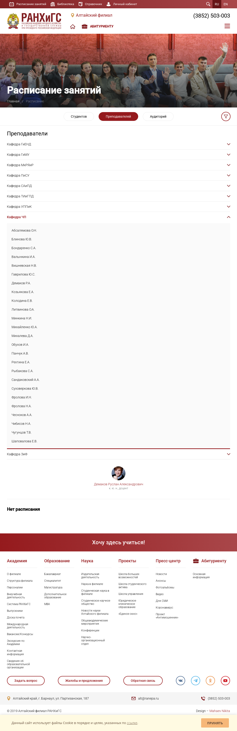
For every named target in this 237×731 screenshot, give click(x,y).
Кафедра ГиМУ (18, 154)
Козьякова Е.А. (23, 292)
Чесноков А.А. (22, 415)
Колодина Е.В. (22, 301)
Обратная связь (143, 680)
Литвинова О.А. (23, 309)
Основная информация (201, 575)
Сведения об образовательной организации (18, 664)
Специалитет (52, 580)
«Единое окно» (127, 613)
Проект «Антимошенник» (167, 616)
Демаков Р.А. (21, 283)
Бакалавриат (52, 574)
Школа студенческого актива (132, 585)
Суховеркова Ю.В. (25, 388)
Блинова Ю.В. (22, 239)
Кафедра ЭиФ (17, 454)
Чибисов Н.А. (21, 423)
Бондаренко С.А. (24, 248)
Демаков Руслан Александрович (118, 484)
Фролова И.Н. (22, 397)
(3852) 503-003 (211, 15)
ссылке (132, 723)
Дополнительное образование (55, 596)
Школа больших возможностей (128, 575)
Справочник (96, 4)
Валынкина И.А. (23, 257)
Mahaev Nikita (219, 711)
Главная (13, 101)
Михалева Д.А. (22, 336)
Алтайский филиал (94, 15)
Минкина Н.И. (22, 318)
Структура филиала (19, 580)
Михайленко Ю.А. (24, 327)
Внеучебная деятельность (16, 596)
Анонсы (161, 580)
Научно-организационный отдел (93, 640)
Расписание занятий (32, 4)
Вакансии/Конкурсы (20, 634)
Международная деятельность (17, 626)
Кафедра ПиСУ (18, 175)
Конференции (90, 630)
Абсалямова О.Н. (24, 230)
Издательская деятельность (90, 575)
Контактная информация (15, 652)
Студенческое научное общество (95, 602)
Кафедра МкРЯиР (20, 165)
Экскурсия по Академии (16, 642)
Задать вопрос (25, 680)
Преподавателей (118, 116)
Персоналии (15, 587)
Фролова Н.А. (21, 406)
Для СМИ (162, 601)
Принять (215, 723)
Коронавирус (164, 607)
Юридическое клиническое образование (127, 604)
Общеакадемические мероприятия (94, 622)
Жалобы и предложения (84, 680)
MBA (47, 604)
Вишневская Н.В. (24, 265)
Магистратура (53, 587)
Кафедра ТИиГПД (20, 196)
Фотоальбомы (165, 587)
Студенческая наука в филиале (95, 592)
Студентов (79, 116)
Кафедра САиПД (19, 186)
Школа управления (130, 594)
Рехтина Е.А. (21, 362)
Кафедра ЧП (16, 217)
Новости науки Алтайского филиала (94, 612)
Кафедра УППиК (19, 206)
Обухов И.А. (20, 344)
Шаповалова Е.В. (24, 441)
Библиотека (68, 4)
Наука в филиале (92, 584)
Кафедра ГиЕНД (19, 144)
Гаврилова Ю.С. (23, 274)
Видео (160, 594)
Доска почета (15, 617)
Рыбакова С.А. (22, 371)
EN (226, 4)
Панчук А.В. (20, 353)
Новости (161, 574)
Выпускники (15, 610)
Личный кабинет (130, 4)
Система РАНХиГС (19, 604)
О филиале (14, 574)
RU (217, 4)
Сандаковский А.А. (26, 380)
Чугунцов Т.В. (21, 432)
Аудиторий (158, 116)
